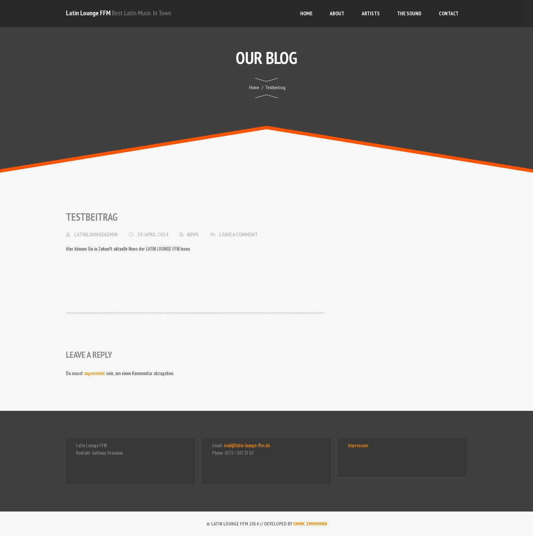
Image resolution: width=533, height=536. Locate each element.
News (193, 234)
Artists (371, 13)
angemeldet (94, 372)
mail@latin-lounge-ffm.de (247, 445)
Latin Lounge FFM (88, 13)
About (337, 13)
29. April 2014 (153, 234)
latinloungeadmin (96, 234)
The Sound (409, 13)
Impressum (358, 445)
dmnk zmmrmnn (310, 524)
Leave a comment (238, 234)
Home (306, 13)
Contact (449, 13)
